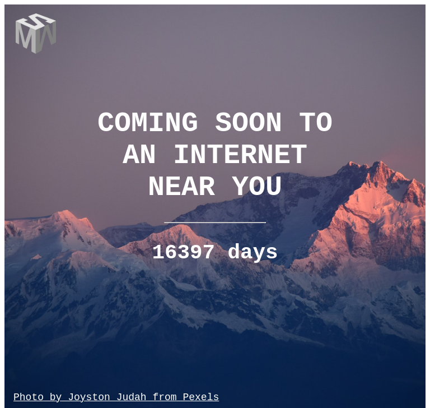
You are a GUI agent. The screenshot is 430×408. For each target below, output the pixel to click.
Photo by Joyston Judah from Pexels (116, 397)
